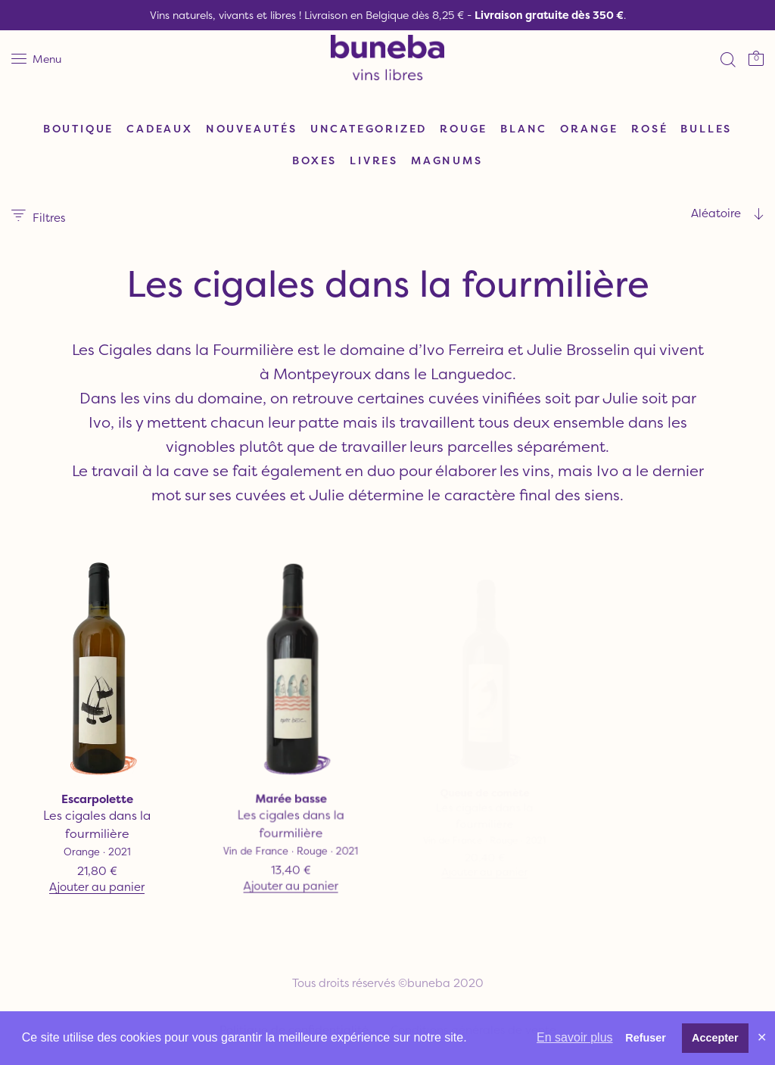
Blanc (523, 128)
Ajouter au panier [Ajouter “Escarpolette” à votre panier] (97, 887)
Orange (589, 128)
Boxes (314, 160)
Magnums (447, 160)
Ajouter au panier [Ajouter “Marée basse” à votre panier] (290, 876)
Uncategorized (368, 128)
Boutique (78, 128)
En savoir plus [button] (575, 1037)
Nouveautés (251, 128)
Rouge (463, 128)
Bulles (706, 128)
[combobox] (669, 213)
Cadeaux (159, 128)
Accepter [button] (715, 1038)
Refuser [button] (645, 1038)
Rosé (649, 128)
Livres (374, 160)
